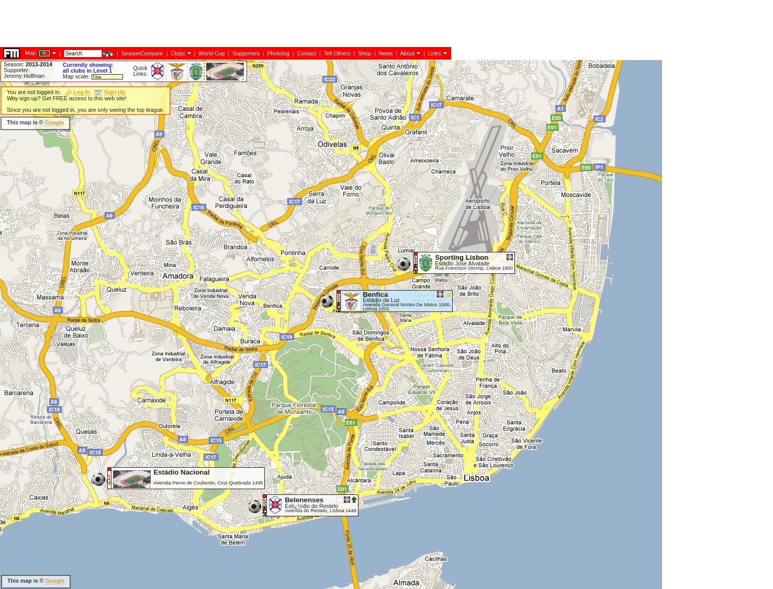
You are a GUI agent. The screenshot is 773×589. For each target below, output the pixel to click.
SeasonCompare (142, 53)
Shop (364, 53)
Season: (28, 64)
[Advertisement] (190, 23)
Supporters (246, 53)
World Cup (211, 53)
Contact (306, 53)
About (407, 53)
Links (434, 53)
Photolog (278, 53)
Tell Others (337, 53)
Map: (31, 53)
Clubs (178, 53)
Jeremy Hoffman (24, 76)
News (386, 53)
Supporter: (17, 70)
